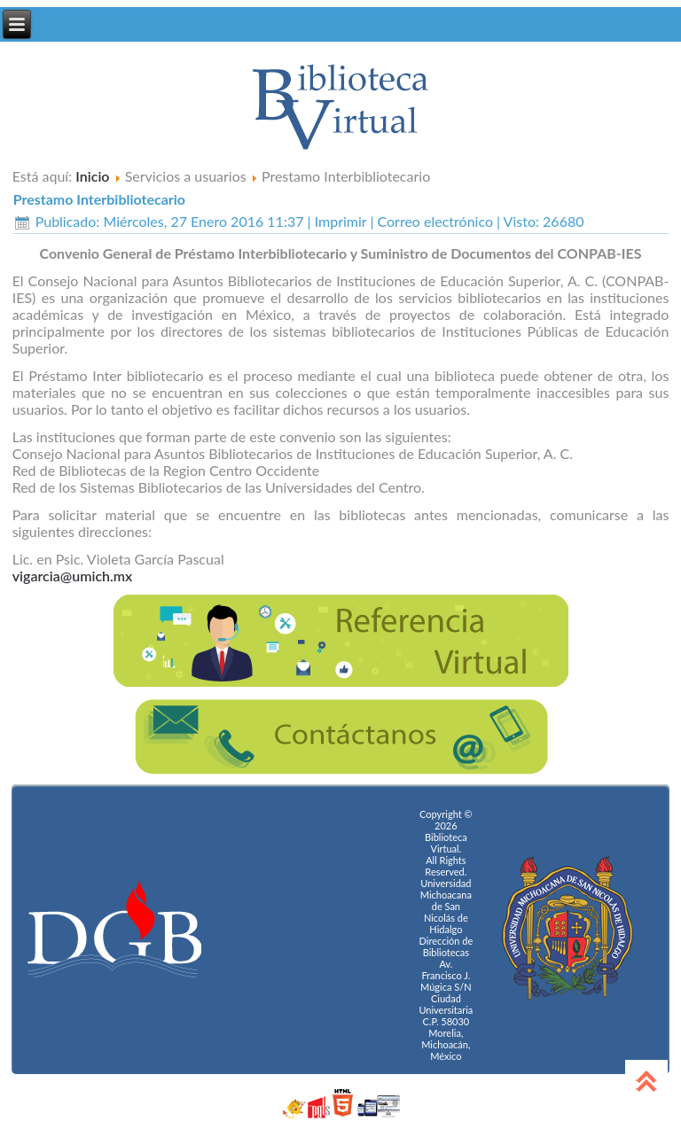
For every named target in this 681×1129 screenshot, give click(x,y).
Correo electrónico (437, 221)
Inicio (92, 175)
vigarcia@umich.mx (72, 575)
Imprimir (343, 221)
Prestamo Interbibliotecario (99, 199)
